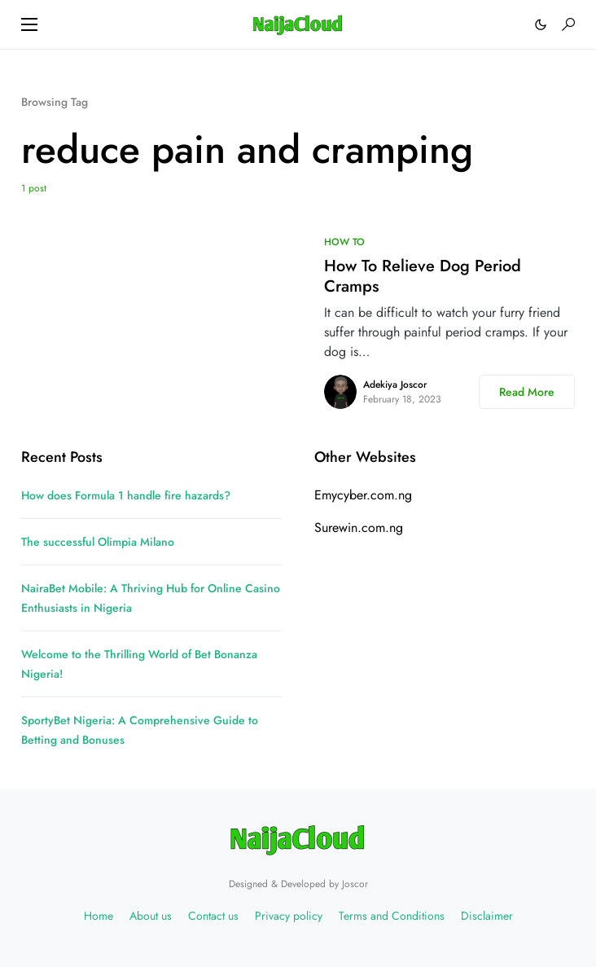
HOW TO (344, 242)
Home (98, 916)
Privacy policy (288, 916)
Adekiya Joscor (395, 384)
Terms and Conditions (392, 916)
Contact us (213, 916)
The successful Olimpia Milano (97, 542)
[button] (29, 24)
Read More (526, 392)
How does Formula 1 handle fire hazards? (125, 495)
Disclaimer (487, 916)
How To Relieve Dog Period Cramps (422, 276)
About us (150, 916)
